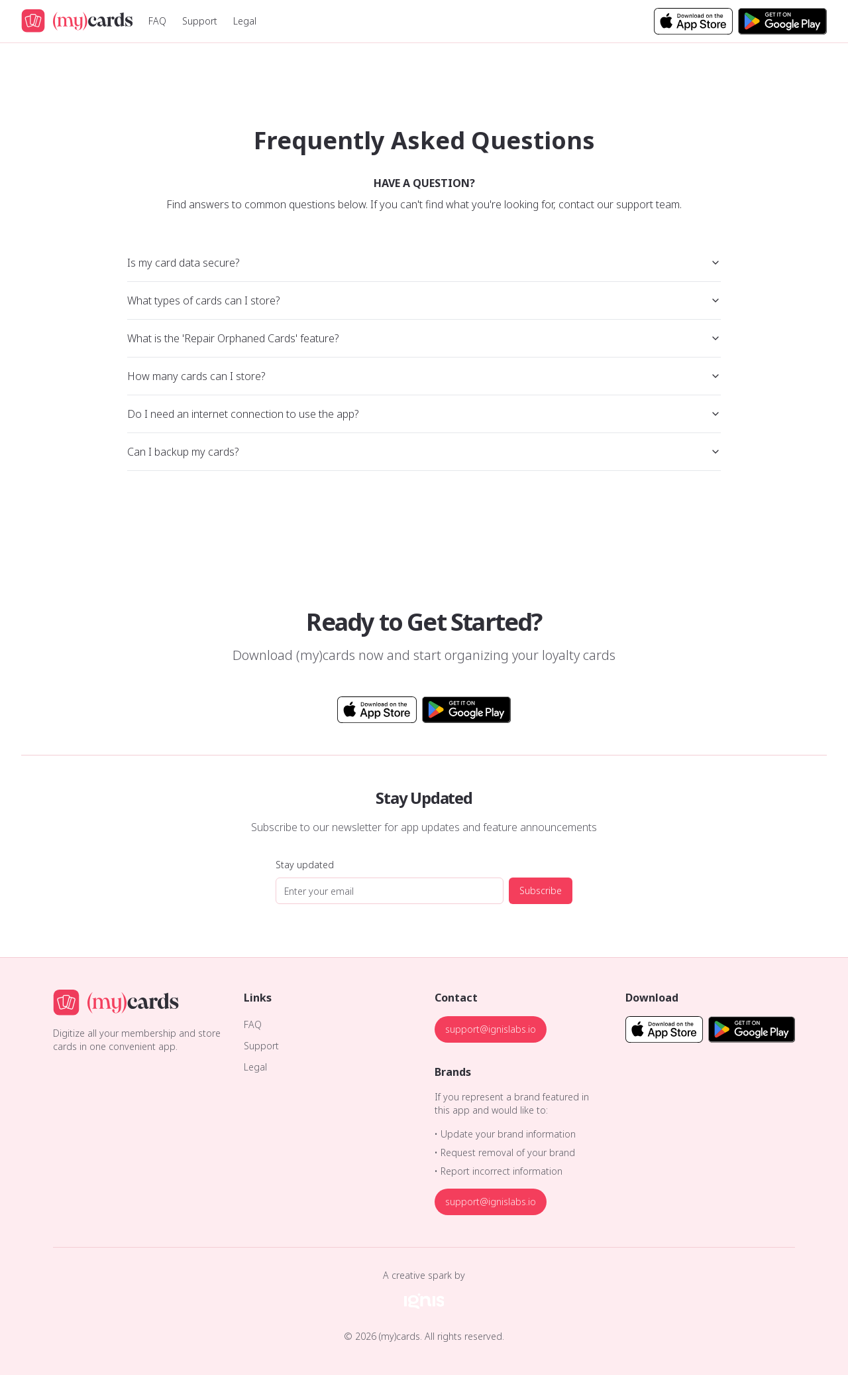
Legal (244, 21)
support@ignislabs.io (490, 1029)
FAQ (157, 21)
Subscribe (540, 890)
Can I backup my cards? (424, 451)
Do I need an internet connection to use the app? (424, 414)
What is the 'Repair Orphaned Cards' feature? (424, 338)
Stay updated (305, 864)
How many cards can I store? (424, 376)
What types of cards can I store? (424, 300)
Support (199, 21)
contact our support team (619, 204)
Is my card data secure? (424, 262)
